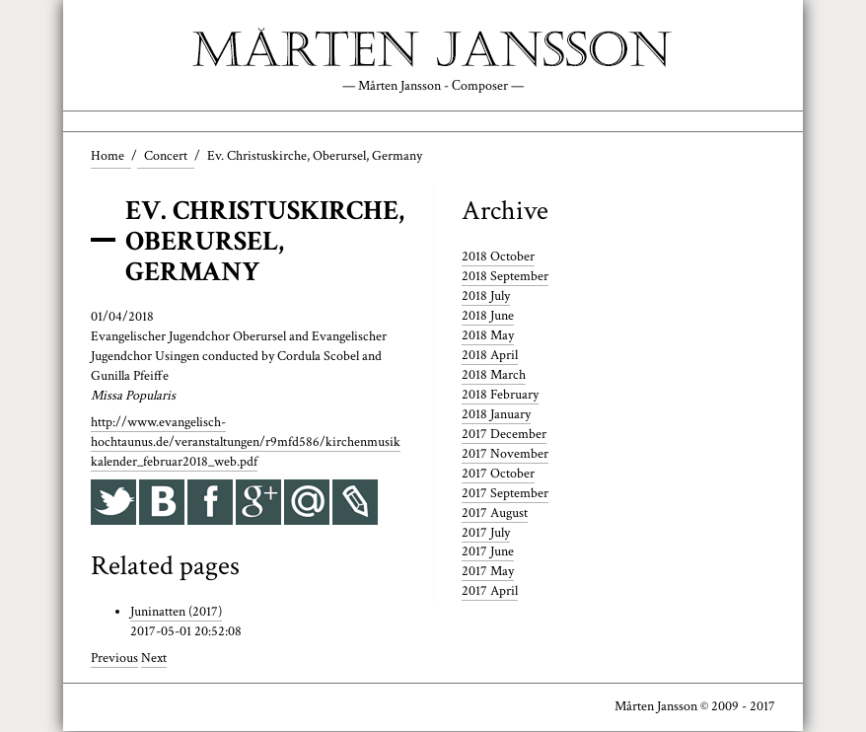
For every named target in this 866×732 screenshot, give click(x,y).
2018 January (496, 414)
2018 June (488, 316)
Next (154, 659)
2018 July (486, 297)
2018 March (494, 375)
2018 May (488, 335)
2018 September (505, 277)
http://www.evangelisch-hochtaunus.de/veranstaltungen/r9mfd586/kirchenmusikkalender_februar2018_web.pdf (245, 443)
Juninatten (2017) (176, 613)
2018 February (500, 394)
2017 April (490, 592)
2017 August (495, 513)
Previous (114, 659)
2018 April (490, 355)
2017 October (498, 473)
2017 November (505, 454)
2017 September (505, 493)
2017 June (488, 552)
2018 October (498, 257)
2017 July (486, 533)
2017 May (488, 572)
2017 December (504, 434)
